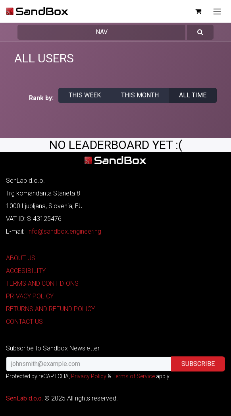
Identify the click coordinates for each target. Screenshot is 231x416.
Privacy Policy (88, 376)
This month (140, 95)
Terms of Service (133, 376)
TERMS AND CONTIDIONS (42, 283)
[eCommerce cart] (198, 11)
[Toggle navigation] (217, 11)
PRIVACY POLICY (30, 296)
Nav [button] (102, 32)
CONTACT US (24, 321)
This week (85, 95)
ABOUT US (20, 258)
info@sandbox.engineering (64, 231)
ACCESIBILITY (26, 271)
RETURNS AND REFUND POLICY (50, 309)
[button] (200, 32)
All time (192, 95)
